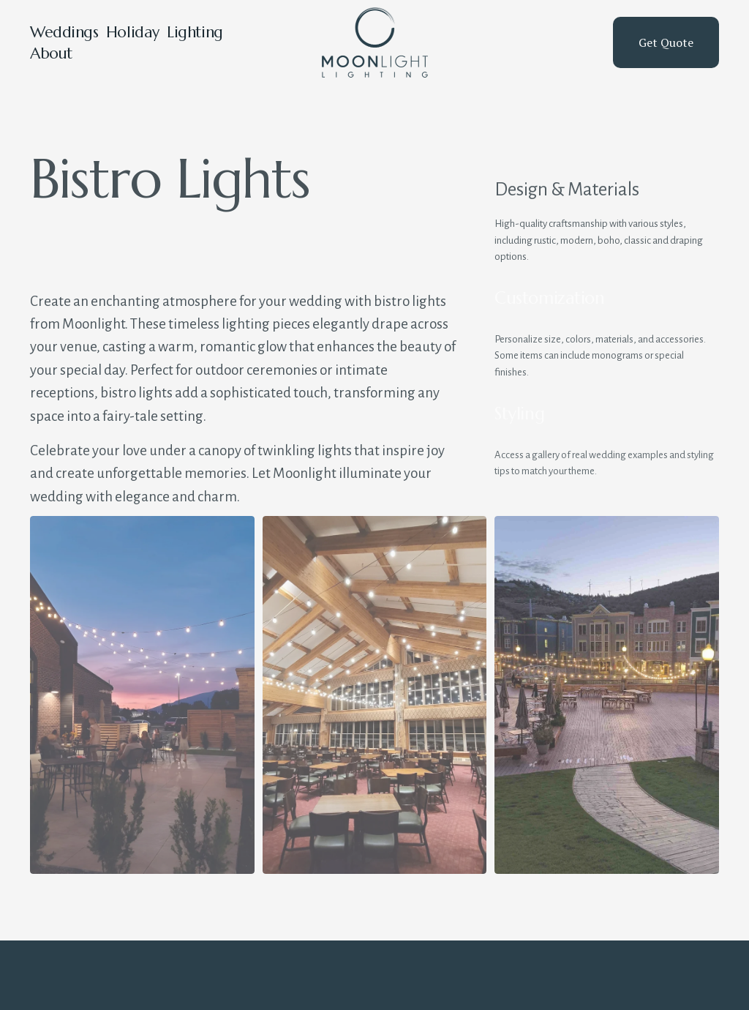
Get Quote (666, 42)
